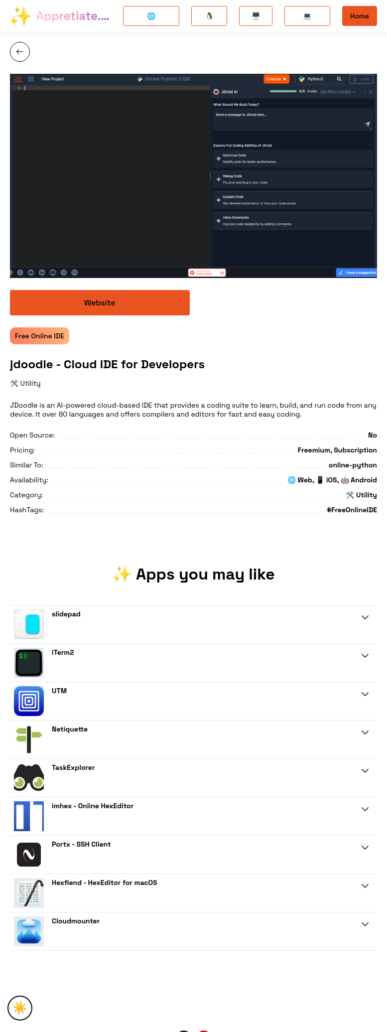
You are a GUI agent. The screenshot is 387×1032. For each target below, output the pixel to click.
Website (100, 302)
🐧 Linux (209, 18)
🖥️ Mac (255, 18)
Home (359, 15)
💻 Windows (307, 18)
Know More (352, 640)
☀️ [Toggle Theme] (19, 1008)
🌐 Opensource (151, 18)
